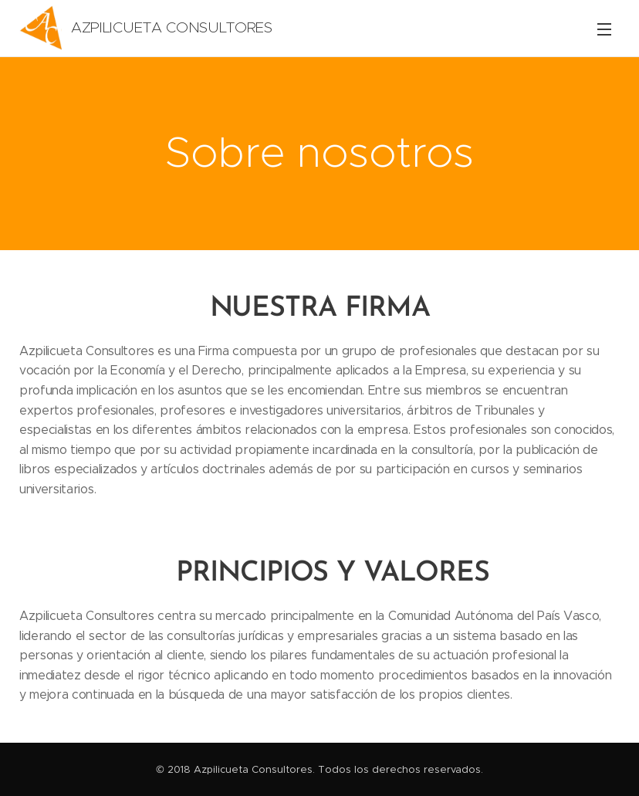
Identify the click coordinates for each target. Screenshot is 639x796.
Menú (604, 29)
